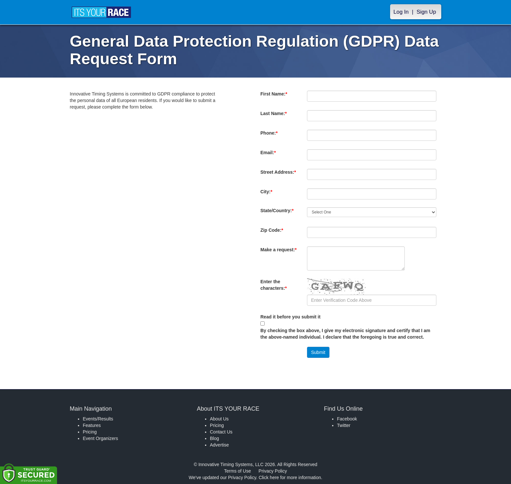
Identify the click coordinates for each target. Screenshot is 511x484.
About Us (219, 418)
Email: (269, 156)
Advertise (219, 444)
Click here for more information (290, 477)
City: (277, 191)
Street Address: (278, 175)
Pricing (90, 431)
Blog (214, 438)
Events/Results (98, 418)
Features (92, 425)
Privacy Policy (272, 471)
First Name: (275, 97)
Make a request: (278, 249)
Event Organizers (100, 438)
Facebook (347, 418)
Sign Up (426, 12)
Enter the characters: (274, 288)
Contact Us (221, 431)
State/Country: (278, 214)
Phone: (270, 136)
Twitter (343, 425)
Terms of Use (237, 471)
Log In (401, 12)
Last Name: (274, 117)
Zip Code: (273, 233)
